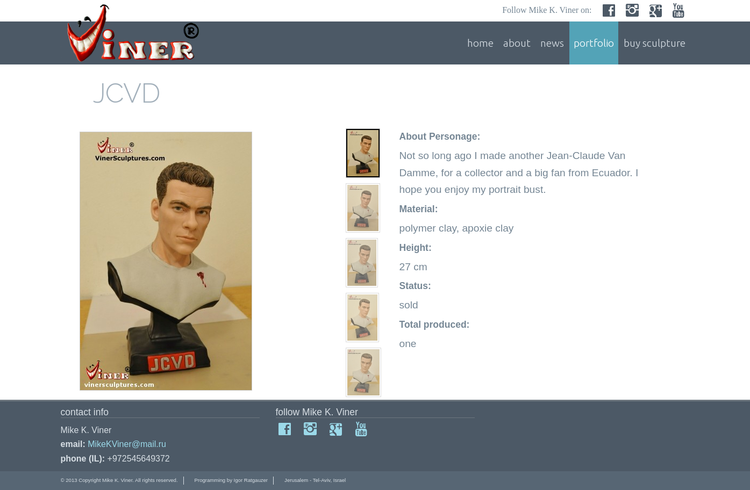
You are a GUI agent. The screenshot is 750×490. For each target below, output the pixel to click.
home (480, 43)
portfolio (594, 43)
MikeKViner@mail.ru (127, 444)
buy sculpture (654, 43)
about (517, 43)
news (552, 43)
